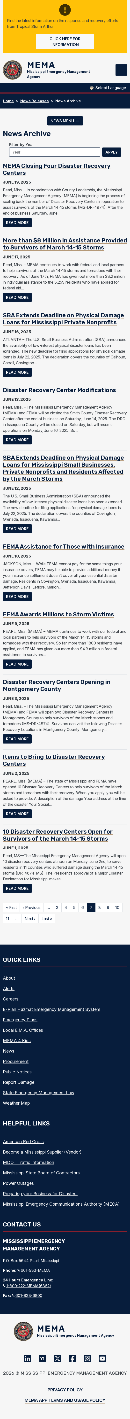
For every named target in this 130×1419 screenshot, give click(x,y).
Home (8, 101)
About (9, 978)
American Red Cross (23, 1141)
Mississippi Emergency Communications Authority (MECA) (61, 1204)
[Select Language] (110, 88)
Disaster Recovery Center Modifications (59, 390)
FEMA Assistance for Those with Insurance (63, 546)
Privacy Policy (65, 1389)
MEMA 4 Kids (17, 1040)
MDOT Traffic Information (28, 1162)
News (8, 1051)
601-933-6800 (27, 1295)
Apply (111, 152)
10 (117, 907)
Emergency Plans (20, 1019)
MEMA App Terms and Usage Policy (65, 1400)
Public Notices (17, 1071)
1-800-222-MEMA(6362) (27, 1285)
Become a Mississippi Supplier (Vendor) (42, 1152)
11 (7, 918)
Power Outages (18, 1183)
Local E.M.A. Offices (23, 1030)
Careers (10, 998)
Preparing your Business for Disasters (40, 1193)
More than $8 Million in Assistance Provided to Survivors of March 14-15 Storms (65, 244)
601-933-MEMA (33, 1270)
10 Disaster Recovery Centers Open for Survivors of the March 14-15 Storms (58, 835)
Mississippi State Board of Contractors (41, 1172)
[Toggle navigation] (121, 70)
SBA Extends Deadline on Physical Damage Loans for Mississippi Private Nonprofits (63, 319)
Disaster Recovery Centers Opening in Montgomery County (56, 685)
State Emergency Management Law (38, 1092)
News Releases (34, 101)
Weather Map (16, 1103)
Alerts (8, 988)
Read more (19, 222)
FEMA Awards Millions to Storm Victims (58, 614)
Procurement (16, 1061)
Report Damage (18, 1082)
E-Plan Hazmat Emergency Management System (51, 1009)
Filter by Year (21, 144)
